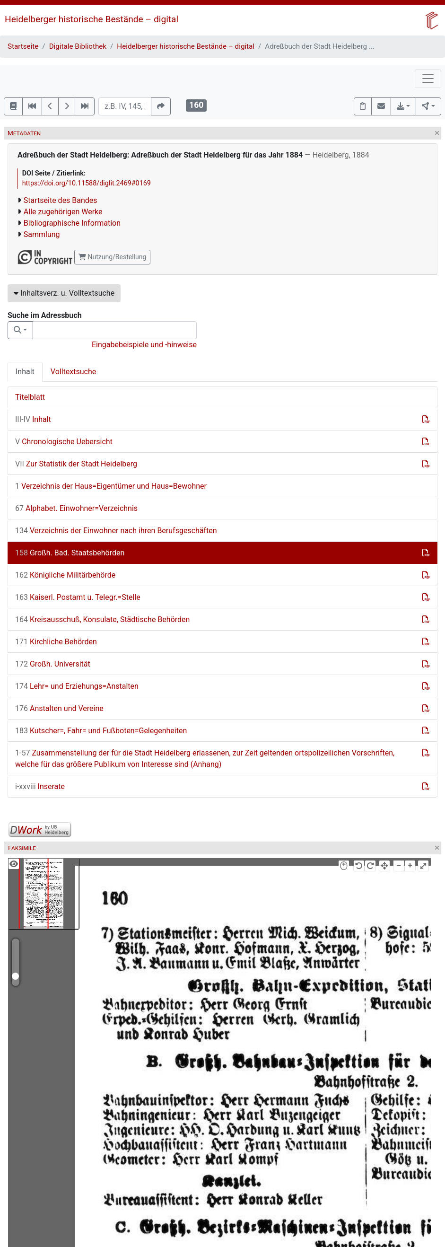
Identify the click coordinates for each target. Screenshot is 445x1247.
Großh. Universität (52, 663)
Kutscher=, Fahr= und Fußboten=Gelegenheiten (101, 730)
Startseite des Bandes (60, 200)
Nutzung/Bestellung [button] (112, 257)
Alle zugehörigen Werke (63, 211)
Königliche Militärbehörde (65, 575)
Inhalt (25, 371)
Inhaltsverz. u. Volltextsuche (64, 293)
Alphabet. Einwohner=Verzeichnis (76, 508)
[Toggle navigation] (428, 78)
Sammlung (42, 234)
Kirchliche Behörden (56, 641)
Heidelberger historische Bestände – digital (91, 19)
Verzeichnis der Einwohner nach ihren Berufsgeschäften (116, 530)
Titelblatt (30, 397)
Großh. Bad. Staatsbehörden (69, 552)
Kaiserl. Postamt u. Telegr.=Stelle (77, 597)
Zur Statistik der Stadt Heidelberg (76, 463)
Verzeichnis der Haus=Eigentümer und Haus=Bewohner (111, 486)
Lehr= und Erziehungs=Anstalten (77, 686)
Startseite (23, 46)
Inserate (40, 786)
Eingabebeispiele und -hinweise (144, 344)
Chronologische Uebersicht (64, 441)
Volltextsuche (73, 371)
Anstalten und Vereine (59, 708)
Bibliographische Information (72, 223)
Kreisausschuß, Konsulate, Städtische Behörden (102, 619)
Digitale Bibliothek (77, 46)
